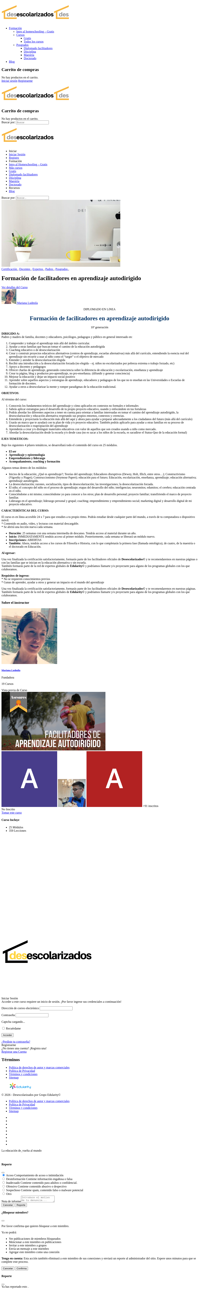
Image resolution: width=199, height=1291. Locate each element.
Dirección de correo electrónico (20, 1008)
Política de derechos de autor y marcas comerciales (39, 1067)
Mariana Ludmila (10, 670)
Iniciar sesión (9, 80)
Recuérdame (11, 1028)
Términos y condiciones (23, 1074)
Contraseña (8, 1015)
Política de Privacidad (22, 1070)
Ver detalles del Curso (14, 287)
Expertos (38, 269)
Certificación (9, 269)
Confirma (22, 1269)
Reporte (21, 1206)
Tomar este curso (11, 812)
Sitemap (14, 1077)
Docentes (25, 269)
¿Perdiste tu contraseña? (15, 1041)
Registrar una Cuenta (14, 1051)
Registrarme (25, 80)
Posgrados (62, 269)
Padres (49, 269)
